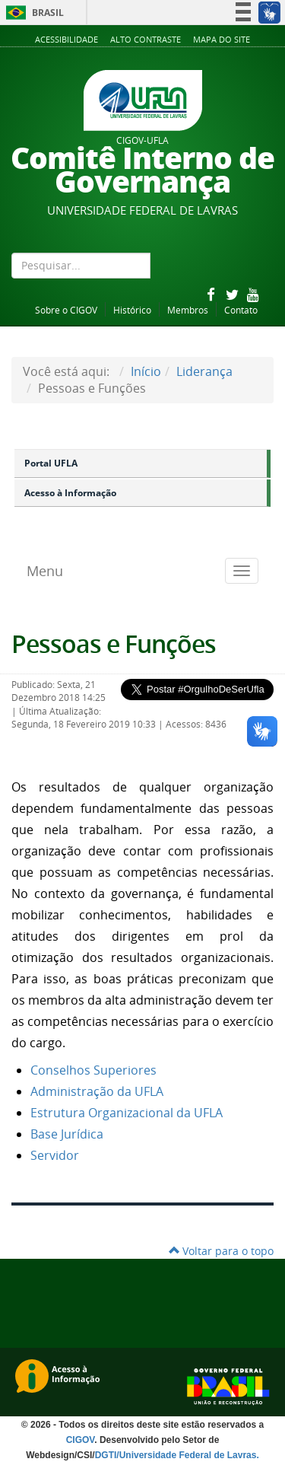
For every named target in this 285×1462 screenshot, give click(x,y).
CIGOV (80, 1440)
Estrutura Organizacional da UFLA (126, 1112)
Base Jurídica (66, 1134)
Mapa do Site (221, 39)
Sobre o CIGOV (66, 310)
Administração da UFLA (96, 1091)
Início (146, 371)
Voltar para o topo (221, 1251)
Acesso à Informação (70, 492)
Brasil (32, 12)
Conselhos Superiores (93, 1070)
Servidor (54, 1155)
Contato (241, 310)
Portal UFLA (51, 463)
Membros (187, 310)
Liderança (204, 371)
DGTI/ (107, 1455)
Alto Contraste (145, 39)
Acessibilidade (66, 39)
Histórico (132, 310)
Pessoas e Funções (113, 644)
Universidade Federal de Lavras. (189, 1455)
